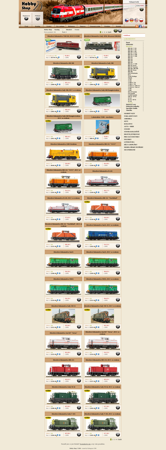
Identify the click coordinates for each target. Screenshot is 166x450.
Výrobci (48, 26)
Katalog (37, 26)
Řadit (64, 32)
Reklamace (71, 26)
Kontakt (118, 26)
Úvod (26, 26)
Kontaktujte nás (85, 444)
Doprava (82, 26)
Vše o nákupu (60, 26)
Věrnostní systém (95, 26)
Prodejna (107, 26)
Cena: (138, 5)
